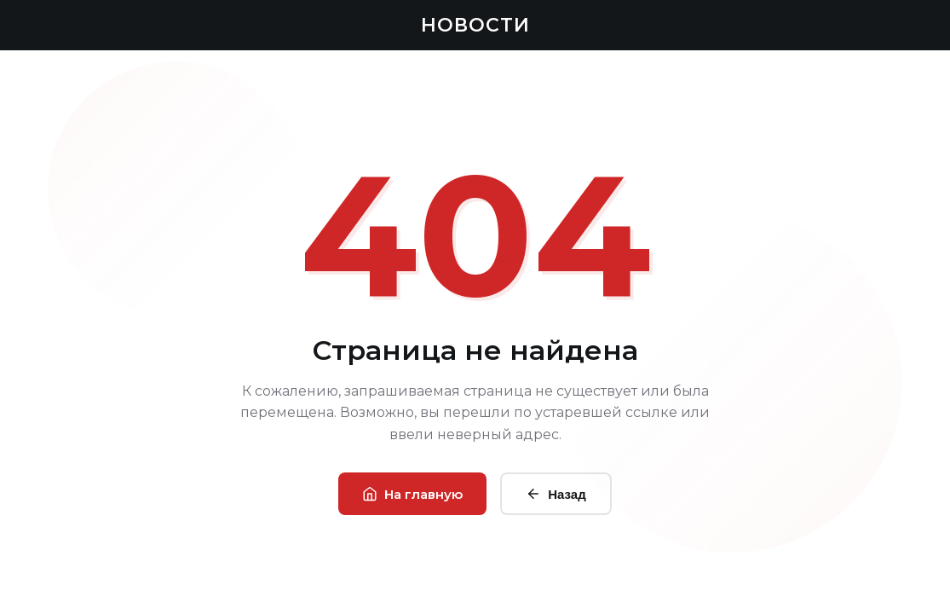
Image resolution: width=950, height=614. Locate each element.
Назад (555, 493)
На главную (412, 494)
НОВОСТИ (475, 25)
